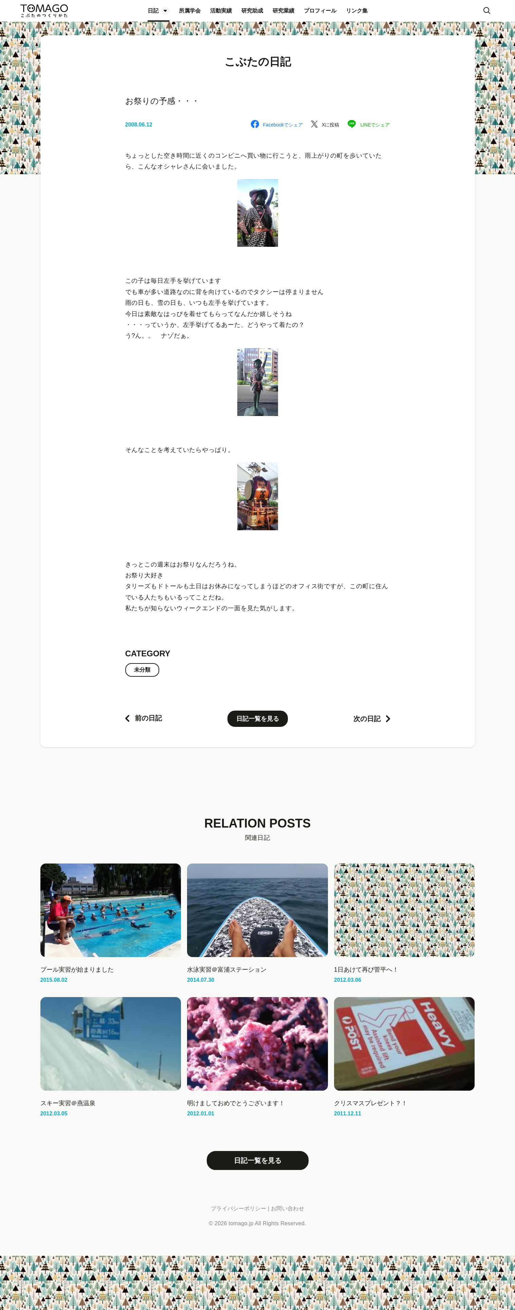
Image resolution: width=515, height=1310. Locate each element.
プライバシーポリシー (238, 1208)
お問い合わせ (287, 1208)
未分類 (142, 670)
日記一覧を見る (257, 718)
